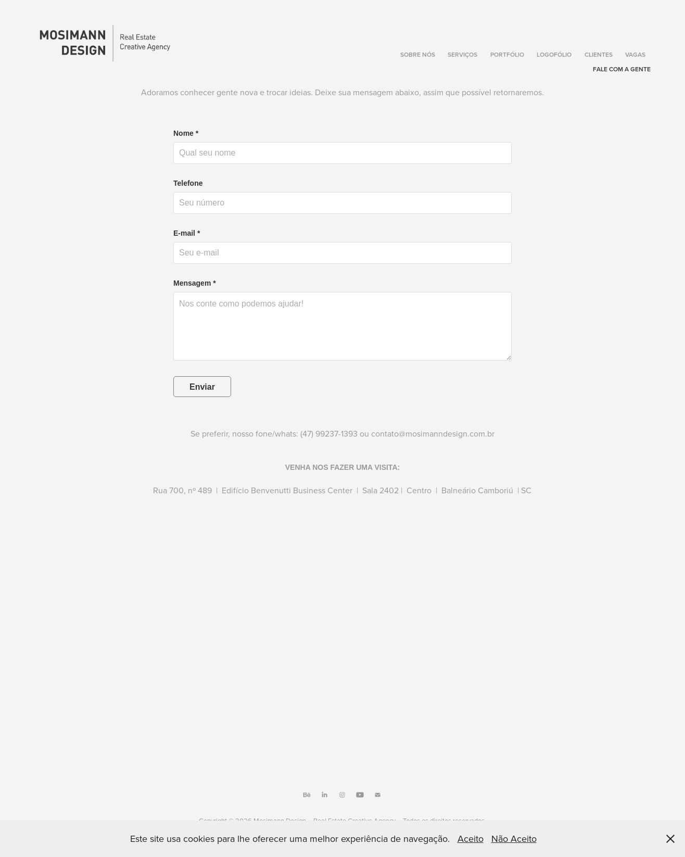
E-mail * (186, 233)
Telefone (188, 183)
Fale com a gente (622, 69)
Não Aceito (514, 838)
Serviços (462, 54)
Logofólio (554, 54)
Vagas (635, 54)
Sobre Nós (417, 54)
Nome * (185, 133)
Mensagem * (194, 283)
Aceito (471, 838)
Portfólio (507, 54)
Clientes (599, 54)
